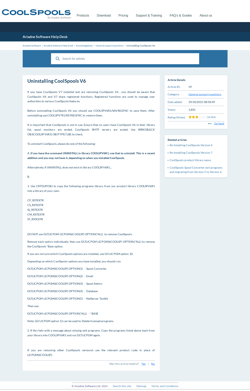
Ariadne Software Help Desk (45, 36)
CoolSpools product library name (190, 160)
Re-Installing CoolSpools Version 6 (191, 145)
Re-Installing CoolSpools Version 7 (191, 152)
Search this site (122, 386)
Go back (216, 123)
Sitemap (141, 386)
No (153, 363)
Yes (143, 363)
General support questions (205, 94)
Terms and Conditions (164, 386)
